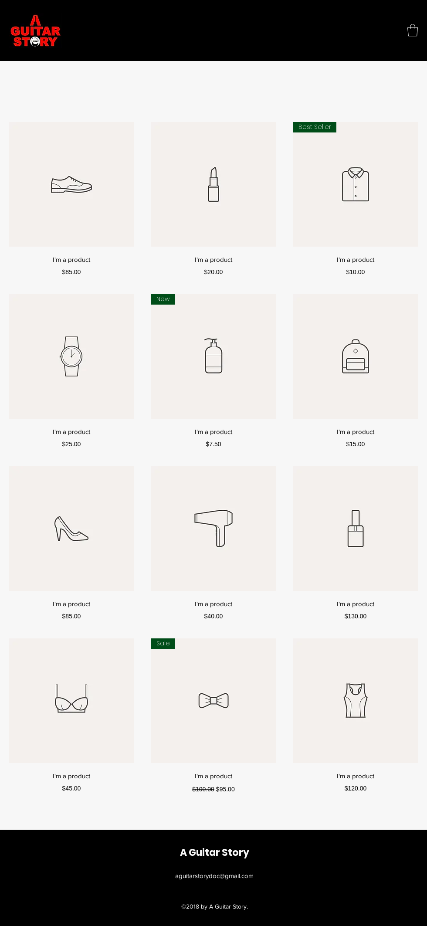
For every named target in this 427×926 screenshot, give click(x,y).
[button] (412, 30)
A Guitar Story (214, 852)
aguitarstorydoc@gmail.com (214, 875)
